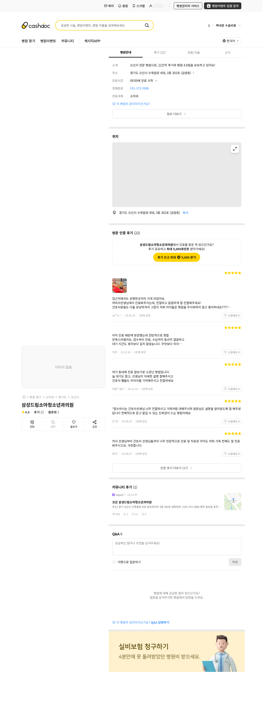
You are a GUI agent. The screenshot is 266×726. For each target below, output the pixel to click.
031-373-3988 (139, 88)
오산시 (75, 397)
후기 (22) (154, 52)
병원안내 (120, 52)
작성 (235, 562)
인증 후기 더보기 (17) (176, 468)
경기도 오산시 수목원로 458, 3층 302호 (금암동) (162, 73)
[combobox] (231, 40)
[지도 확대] (235, 149)
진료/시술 (188, 52)
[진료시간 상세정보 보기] (144, 80)
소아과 (50, 397)
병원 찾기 (35, 397)
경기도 (62, 397)
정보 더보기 (177, 114)
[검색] (147, 25)
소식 (220, 52)
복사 (185, 212)
